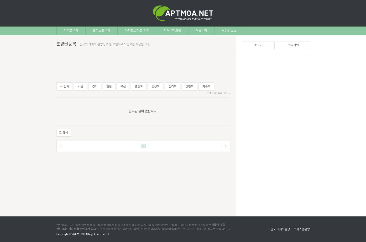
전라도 (172, 86)
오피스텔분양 (101, 30)
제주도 (206, 86)
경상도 (156, 86)
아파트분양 (71, 30)
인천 (109, 86)
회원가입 (293, 45)
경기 (95, 86)
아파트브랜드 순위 (137, 30)
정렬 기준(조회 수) (218, 93)
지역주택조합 (172, 30)
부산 (123, 86)
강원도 (189, 86)
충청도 (139, 86)
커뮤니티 (201, 30)
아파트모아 (78, 234)
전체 (64, 86)
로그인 (258, 45)
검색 (63, 132)
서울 (80, 86)
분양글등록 (66, 44)
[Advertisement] (276, 132)
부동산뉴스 (229, 30)
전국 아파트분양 (280, 229)
